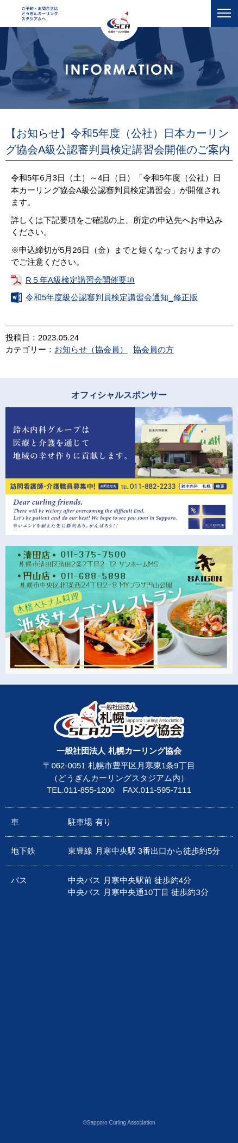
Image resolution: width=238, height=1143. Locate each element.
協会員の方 (153, 349)
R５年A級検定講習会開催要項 (80, 279)
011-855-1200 (89, 789)
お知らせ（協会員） (91, 349)
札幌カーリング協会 (42, 1095)
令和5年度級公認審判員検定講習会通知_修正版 (112, 297)
